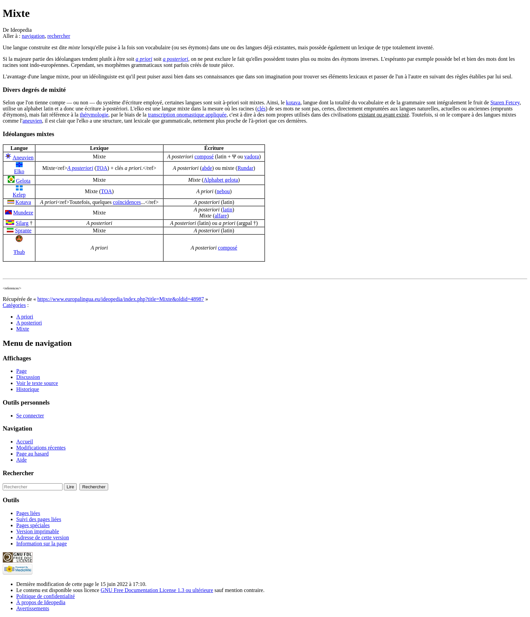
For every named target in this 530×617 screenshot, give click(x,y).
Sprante (23, 230)
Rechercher (18, 473)
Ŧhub (19, 252)
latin (227, 209)
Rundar (245, 168)
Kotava (23, 202)
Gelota (23, 181)
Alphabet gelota (220, 180)
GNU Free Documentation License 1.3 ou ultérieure (157, 590)
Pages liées (28, 513)
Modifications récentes (41, 448)
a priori (144, 59)
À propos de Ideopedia (40, 602)
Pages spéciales (33, 525)
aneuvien (32, 121)
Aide (21, 460)
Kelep (19, 195)
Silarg (22, 223)
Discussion (28, 377)
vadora (251, 156)
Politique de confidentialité (45, 596)
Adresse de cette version (42, 537)
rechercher (58, 36)
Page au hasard (32, 454)
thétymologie (94, 115)
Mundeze (23, 212)
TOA (101, 168)
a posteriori (175, 59)
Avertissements (32, 608)
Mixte (22, 329)
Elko (19, 171)
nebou (223, 191)
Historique (27, 389)
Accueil (24, 441)
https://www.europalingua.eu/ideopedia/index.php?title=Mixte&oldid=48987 (121, 299)
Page (21, 371)
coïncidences (127, 202)
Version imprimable (37, 531)
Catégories (14, 305)
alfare (221, 215)
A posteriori (80, 168)
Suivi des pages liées (38, 519)
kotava (293, 102)
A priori (24, 316)
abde (207, 168)
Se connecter (30, 415)
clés (261, 108)
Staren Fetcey (505, 102)
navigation (33, 36)
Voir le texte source (37, 383)
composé (204, 156)
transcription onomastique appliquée (187, 115)
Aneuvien (23, 157)
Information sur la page (41, 543)
